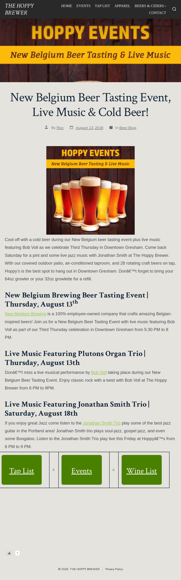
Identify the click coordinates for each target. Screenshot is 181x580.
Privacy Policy (114, 569)
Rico (60, 127)
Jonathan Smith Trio (102, 423)
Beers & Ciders (150, 6)
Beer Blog (127, 127)
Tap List (102, 6)
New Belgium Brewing (25, 313)
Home (66, 6)
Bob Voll (99, 372)
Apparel (122, 6)
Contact (157, 13)
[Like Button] (9, 553)
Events (83, 6)
